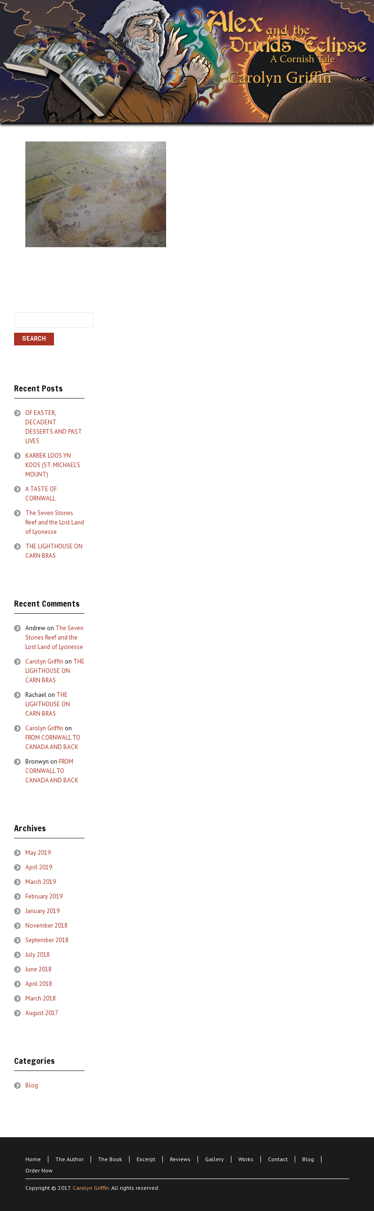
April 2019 (38, 867)
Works (245, 1159)
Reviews (180, 1159)
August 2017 (41, 1013)
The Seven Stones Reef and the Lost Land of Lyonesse (54, 522)
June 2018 (38, 969)
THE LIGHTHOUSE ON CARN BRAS (54, 670)
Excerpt (146, 1159)
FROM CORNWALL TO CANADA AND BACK (51, 771)
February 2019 (43, 896)
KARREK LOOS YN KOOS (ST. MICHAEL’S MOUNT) (52, 465)
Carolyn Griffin (44, 661)
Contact (278, 1159)
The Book (110, 1159)
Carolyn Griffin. (91, 1187)
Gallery (214, 1159)
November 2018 (46, 926)
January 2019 (42, 911)
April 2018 (38, 984)
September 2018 (47, 940)
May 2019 (38, 853)
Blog (31, 1085)
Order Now (39, 1170)
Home (33, 1159)
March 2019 (40, 882)
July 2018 (37, 955)
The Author (69, 1159)
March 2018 (40, 998)
